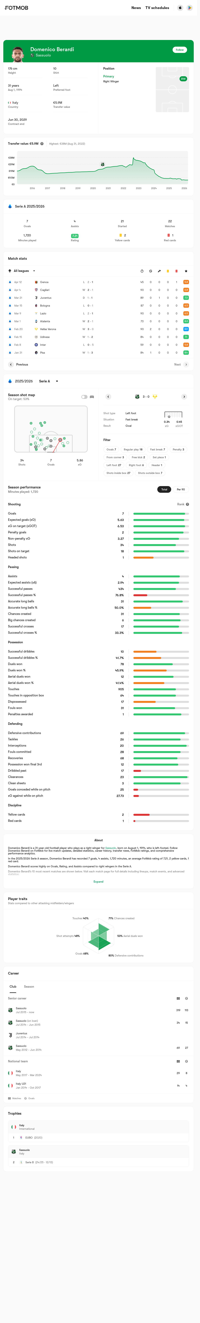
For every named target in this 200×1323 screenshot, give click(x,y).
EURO (29, 1137)
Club (13, 986)
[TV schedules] (157, 8)
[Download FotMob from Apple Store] (180, 8)
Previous (18, 365)
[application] (102, 170)
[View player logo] (18, 54)
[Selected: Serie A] (49, 381)
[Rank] (183, 504)
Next (181, 365)
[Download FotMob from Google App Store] (189, 8)
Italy (13, 102)
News (136, 8)
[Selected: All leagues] (25, 271)
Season (29, 986)
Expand (98, 881)
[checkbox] (84, 397)
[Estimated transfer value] (42, 143)
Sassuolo (110, 847)
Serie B (29, 1162)
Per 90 (181, 489)
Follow (180, 49)
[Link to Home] (16, 8)
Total (164, 489)
